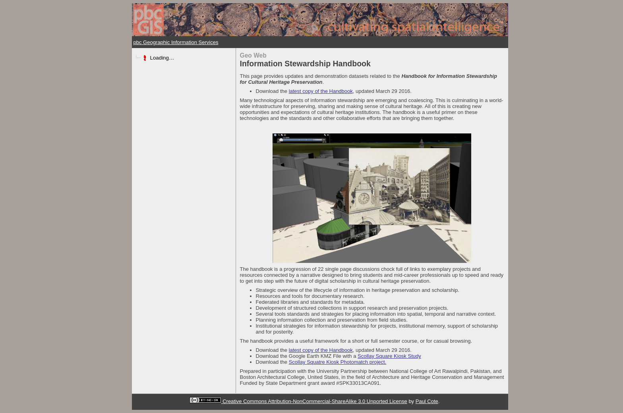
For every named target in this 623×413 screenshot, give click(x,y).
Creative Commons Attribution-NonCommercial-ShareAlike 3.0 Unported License (314, 401)
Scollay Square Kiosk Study (389, 356)
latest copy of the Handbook (321, 91)
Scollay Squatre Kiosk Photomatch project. (338, 362)
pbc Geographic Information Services (176, 42)
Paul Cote (427, 401)
